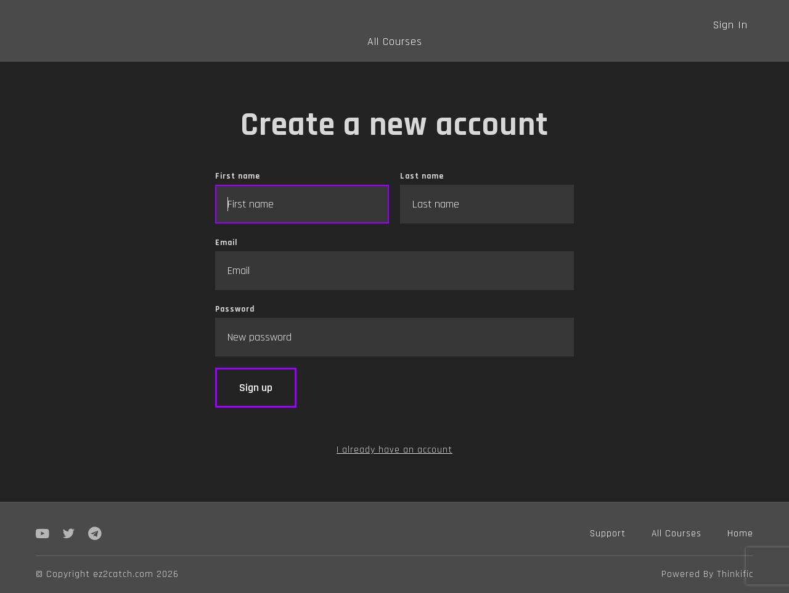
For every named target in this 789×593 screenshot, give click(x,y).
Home (740, 533)
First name (302, 197)
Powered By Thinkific (707, 574)
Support (608, 533)
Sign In (730, 25)
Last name (487, 197)
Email (394, 263)
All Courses (394, 41)
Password (394, 330)
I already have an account (394, 449)
